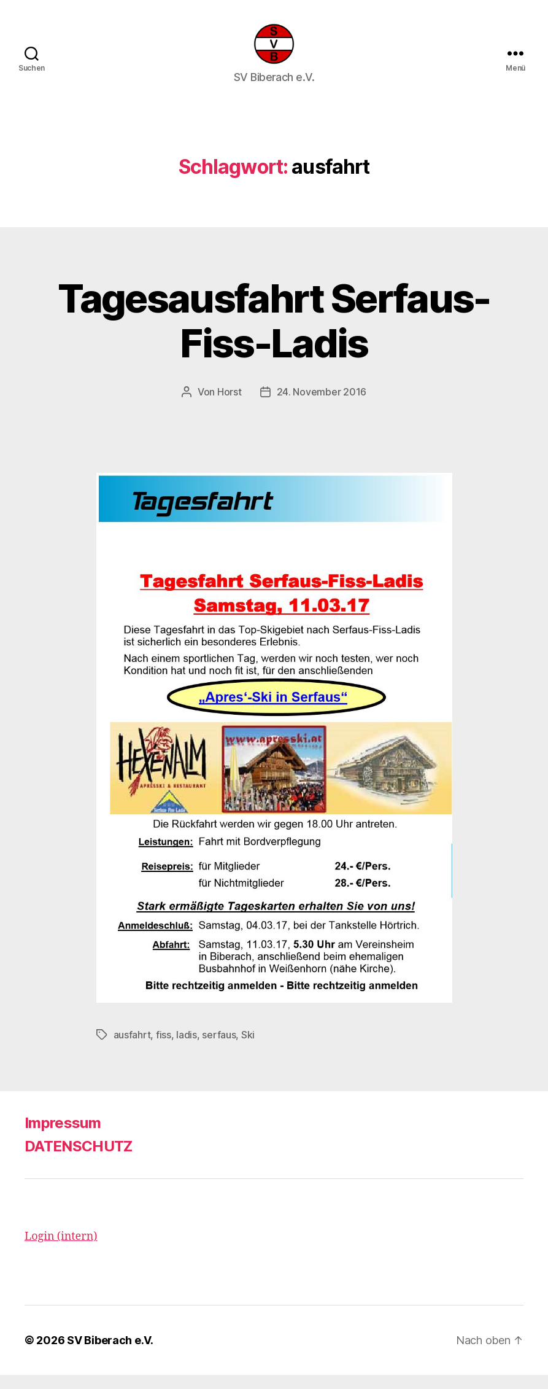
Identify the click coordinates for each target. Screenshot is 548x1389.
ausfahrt (132, 1049)
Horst (229, 406)
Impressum (63, 1137)
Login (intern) (61, 1250)
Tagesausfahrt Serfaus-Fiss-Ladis (274, 335)
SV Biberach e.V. (110, 1354)
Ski (248, 1049)
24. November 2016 (321, 406)
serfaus (219, 1049)
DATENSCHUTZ (79, 1160)
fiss (163, 1049)
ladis (186, 1049)
